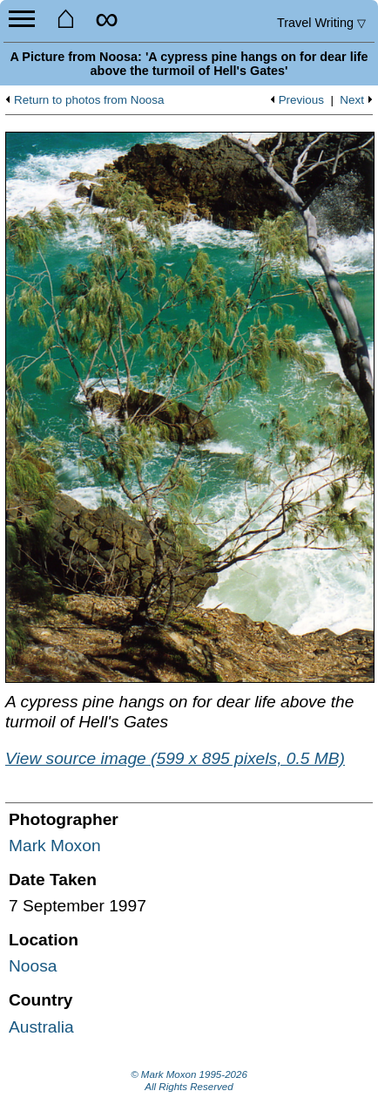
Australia (41, 1027)
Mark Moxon (55, 845)
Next (352, 100)
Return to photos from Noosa (89, 100)
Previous (301, 100)
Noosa (33, 966)
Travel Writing (321, 23)
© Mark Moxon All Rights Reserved (189, 1080)
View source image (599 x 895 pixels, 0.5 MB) (175, 758)
